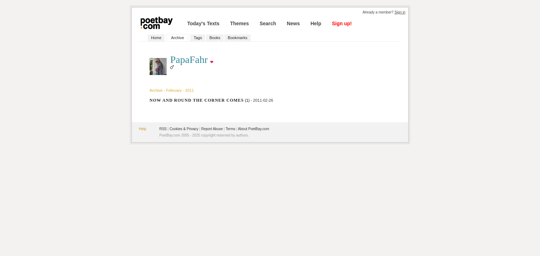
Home (156, 38)
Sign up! (342, 23)
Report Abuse (212, 129)
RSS (163, 129)
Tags (198, 38)
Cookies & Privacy (183, 129)
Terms (230, 129)
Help (315, 23)
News (293, 23)
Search (268, 23)
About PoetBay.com (253, 129)
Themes (239, 23)
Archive (177, 38)
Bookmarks (237, 38)
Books (214, 38)
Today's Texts (203, 23)
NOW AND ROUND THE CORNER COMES (197, 100)
